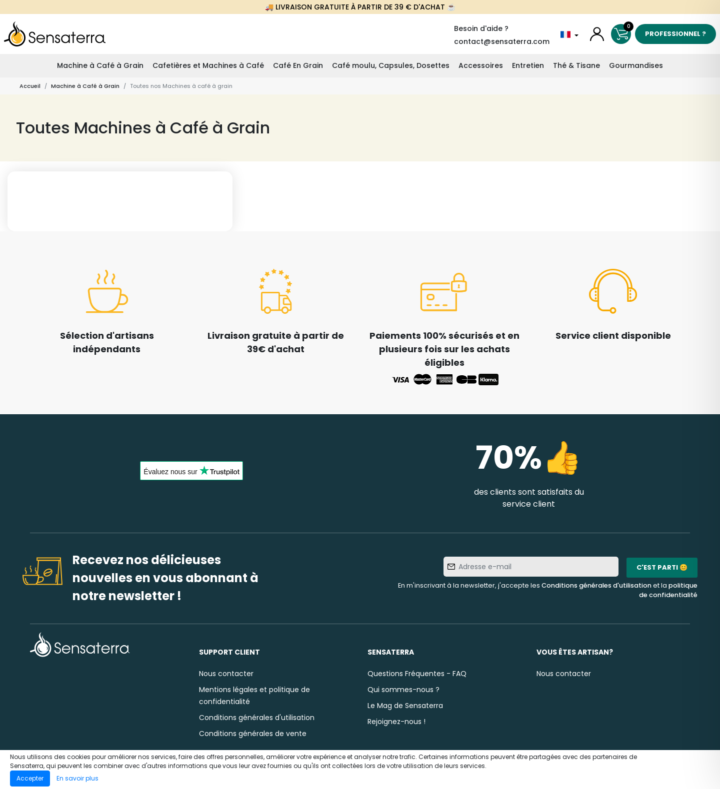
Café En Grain (298, 65)
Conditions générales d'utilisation (597, 585)
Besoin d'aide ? (481, 28)
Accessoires (480, 65)
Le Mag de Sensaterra (405, 706)
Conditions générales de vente (252, 734)
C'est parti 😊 (662, 567)
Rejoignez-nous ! (397, 722)
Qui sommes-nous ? (404, 690)
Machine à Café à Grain (100, 65)
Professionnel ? (675, 33)
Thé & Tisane (576, 65)
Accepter (30, 778)
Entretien (528, 65)
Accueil (30, 86)
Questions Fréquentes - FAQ (417, 674)
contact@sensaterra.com (502, 41)
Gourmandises (636, 65)
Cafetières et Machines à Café (208, 65)
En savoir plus (77, 778)
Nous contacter (226, 674)
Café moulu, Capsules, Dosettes (391, 65)
